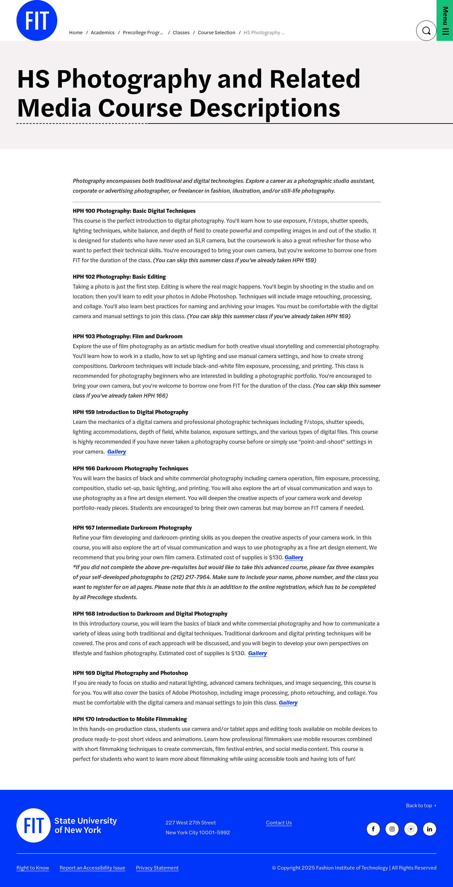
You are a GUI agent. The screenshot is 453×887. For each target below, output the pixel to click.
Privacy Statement (157, 867)
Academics (103, 32)
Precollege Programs (144, 32)
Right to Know (32, 867)
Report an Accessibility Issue (92, 867)
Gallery (116, 451)
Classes (181, 32)
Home (76, 32)
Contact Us (279, 822)
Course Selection (216, 32)
